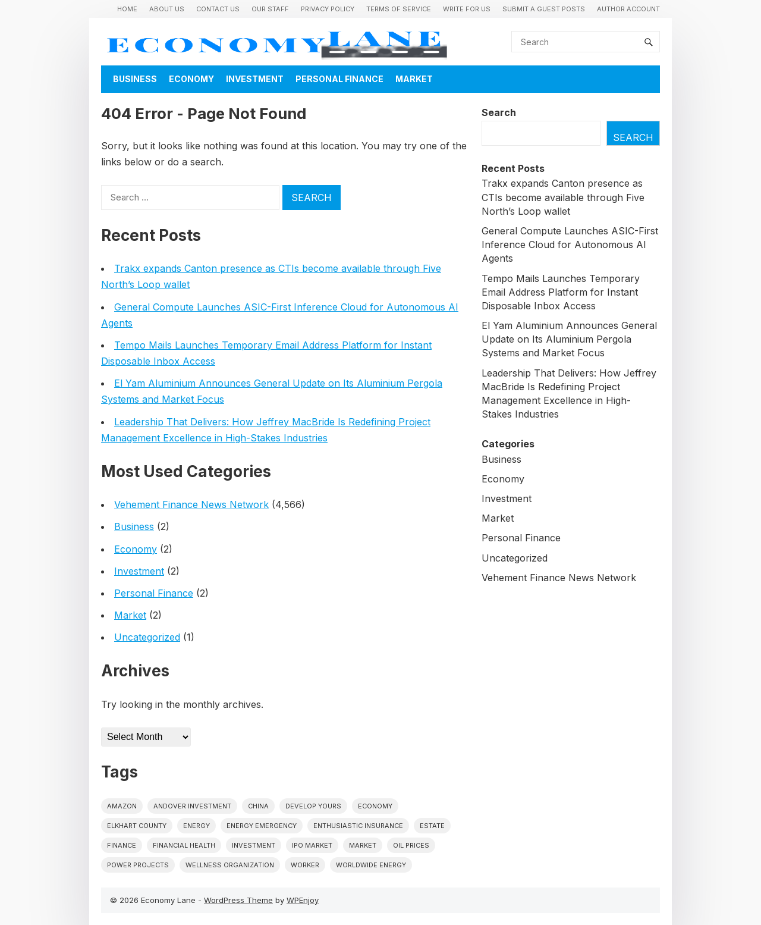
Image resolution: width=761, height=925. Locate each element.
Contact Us (218, 9)
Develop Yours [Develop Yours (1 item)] (313, 806)
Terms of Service (398, 9)
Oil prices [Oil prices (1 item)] (411, 845)
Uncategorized (147, 637)
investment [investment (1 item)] (253, 845)
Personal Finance (339, 79)
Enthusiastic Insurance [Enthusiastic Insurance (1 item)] (358, 825)
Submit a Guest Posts (543, 9)
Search (499, 112)
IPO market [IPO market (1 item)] (312, 845)
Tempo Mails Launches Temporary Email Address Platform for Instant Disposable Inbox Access (561, 292)
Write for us (466, 9)
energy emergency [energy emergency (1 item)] (262, 825)
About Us (166, 9)
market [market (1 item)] (362, 845)
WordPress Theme (238, 900)
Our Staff (270, 9)
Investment (255, 79)
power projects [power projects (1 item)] (138, 865)
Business (135, 79)
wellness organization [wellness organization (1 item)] (229, 865)
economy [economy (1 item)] (375, 806)
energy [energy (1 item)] (196, 825)
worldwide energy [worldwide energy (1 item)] (371, 865)
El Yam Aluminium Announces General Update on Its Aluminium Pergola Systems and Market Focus (569, 339)
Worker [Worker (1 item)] (305, 865)
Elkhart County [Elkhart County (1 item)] (136, 825)
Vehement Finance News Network (191, 504)
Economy (191, 79)
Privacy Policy (327, 9)
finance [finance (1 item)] (121, 845)
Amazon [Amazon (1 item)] (122, 806)
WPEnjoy (303, 900)
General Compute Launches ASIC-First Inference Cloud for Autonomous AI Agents (570, 244)
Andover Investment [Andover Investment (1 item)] (192, 806)
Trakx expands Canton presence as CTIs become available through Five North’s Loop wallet (563, 197)
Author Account (628, 9)
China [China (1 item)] (258, 806)
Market (414, 79)
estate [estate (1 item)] (432, 825)
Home (127, 9)
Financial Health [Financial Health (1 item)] (184, 845)
